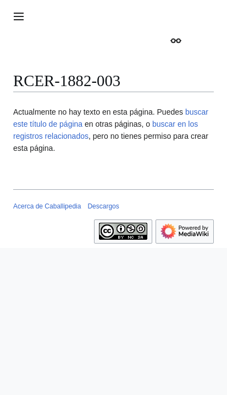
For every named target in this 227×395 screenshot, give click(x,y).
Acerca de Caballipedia (47, 206)
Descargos (103, 206)
